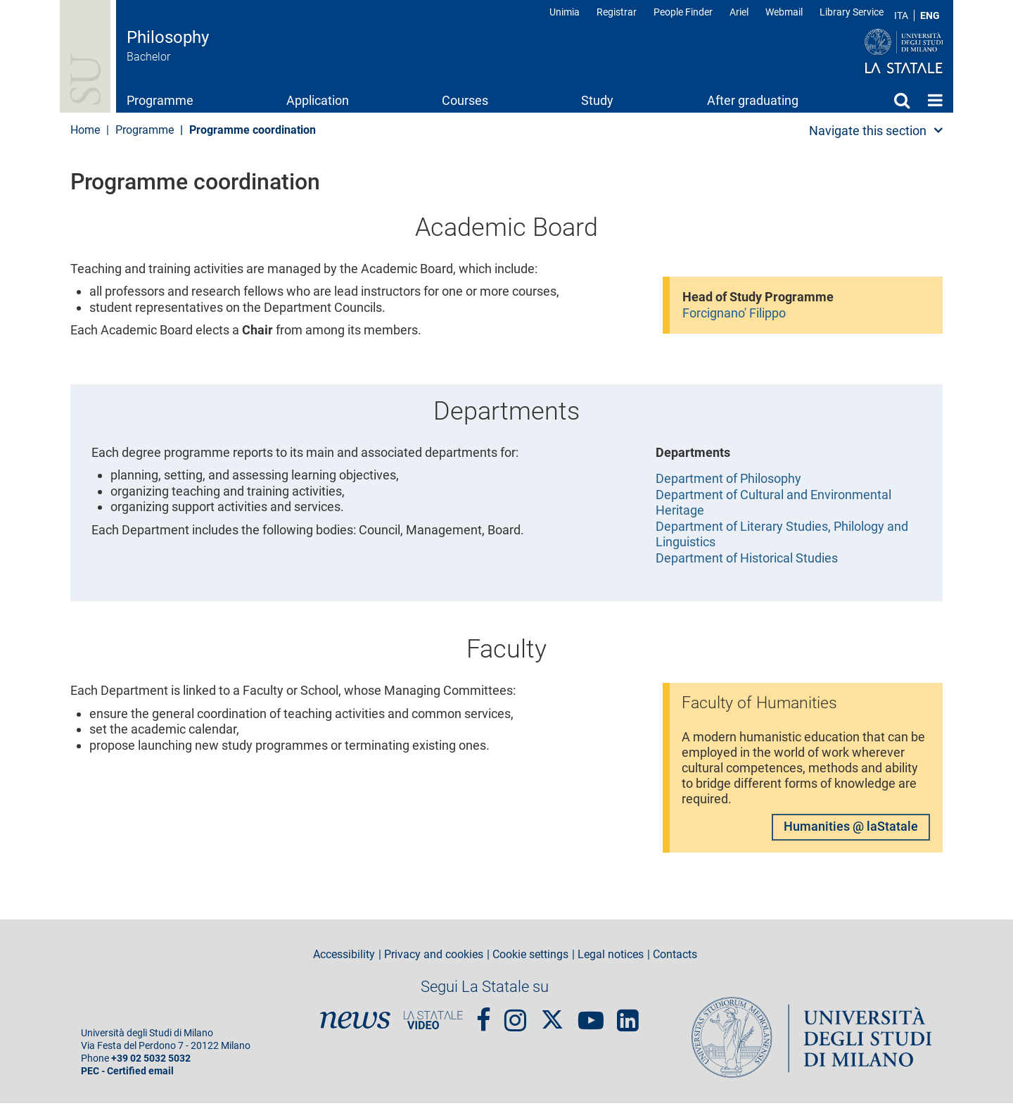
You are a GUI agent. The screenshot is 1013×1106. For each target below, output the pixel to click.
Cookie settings (530, 957)
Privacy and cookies (433, 957)
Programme (160, 100)
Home (935, 100)
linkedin (628, 1017)
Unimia (564, 12)
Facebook (483, 1017)
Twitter (552, 1015)
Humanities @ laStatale (851, 829)
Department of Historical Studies (747, 558)
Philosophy (168, 37)
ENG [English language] (930, 15)
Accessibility (344, 957)
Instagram (515, 1017)
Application (317, 100)
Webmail (784, 12)
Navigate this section (867, 130)
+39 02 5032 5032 (151, 1061)
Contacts (675, 957)
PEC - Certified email (127, 1074)
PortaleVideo (433, 1023)
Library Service (852, 12)
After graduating (752, 100)
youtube (591, 1017)
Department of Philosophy (728, 478)
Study (597, 100)
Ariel (739, 12)
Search (901, 100)
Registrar (617, 12)
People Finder (683, 12)
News (355, 1023)
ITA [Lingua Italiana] (901, 15)
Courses (465, 100)
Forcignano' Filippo (734, 313)
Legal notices (611, 957)
